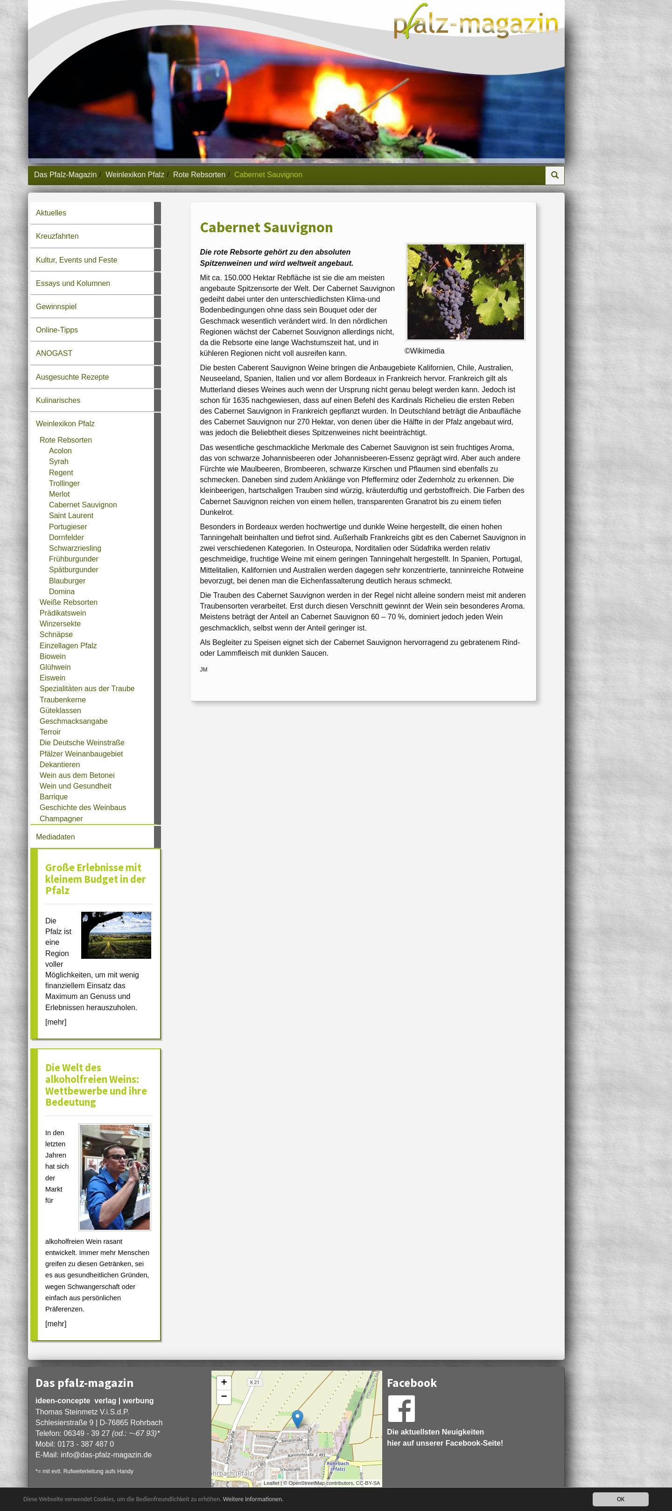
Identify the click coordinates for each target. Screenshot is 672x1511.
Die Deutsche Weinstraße (82, 743)
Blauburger (67, 581)
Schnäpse (56, 634)
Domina (62, 592)
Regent (61, 473)
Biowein (53, 656)
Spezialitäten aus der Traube (87, 689)
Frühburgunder (73, 559)
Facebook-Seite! (475, 1443)
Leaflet (271, 1483)
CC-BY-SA (368, 1483)
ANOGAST (54, 353)
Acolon (60, 451)
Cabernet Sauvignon (83, 505)
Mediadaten (55, 837)
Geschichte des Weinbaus (83, 807)
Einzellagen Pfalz (68, 646)
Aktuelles (51, 213)
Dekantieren (60, 765)
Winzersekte (60, 624)
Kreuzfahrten (57, 236)
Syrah (59, 461)
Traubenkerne (63, 700)
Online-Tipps (57, 330)
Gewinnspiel (56, 307)
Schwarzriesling (75, 548)
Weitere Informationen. (253, 1500)
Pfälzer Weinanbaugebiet (81, 754)
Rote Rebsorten (199, 175)
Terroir (50, 732)
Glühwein (55, 667)
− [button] (224, 1397)
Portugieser (68, 527)
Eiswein (52, 678)
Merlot (59, 494)
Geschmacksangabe (74, 721)
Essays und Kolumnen (73, 283)
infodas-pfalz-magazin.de (106, 1455)
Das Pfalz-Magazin (65, 175)
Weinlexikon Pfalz (134, 175)
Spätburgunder (73, 570)
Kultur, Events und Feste (76, 260)
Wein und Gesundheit (76, 786)
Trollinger (64, 483)
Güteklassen (60, 710)
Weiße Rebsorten (69, 602)
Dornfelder (66, 537)
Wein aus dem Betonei (77, 775)
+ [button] (224, 1383)
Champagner (61, 819)
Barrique (54, 797)
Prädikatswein (63, 613)
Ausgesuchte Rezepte (72, 377)
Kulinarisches (58, 400)
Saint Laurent (71, 516)
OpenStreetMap (306, 1483)
